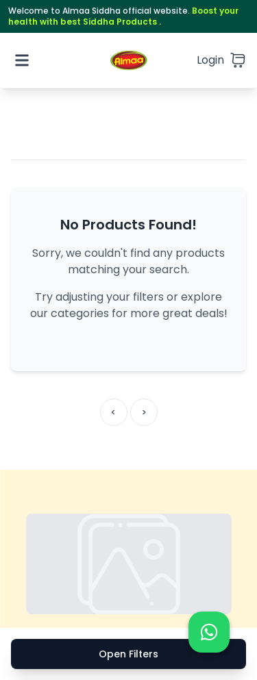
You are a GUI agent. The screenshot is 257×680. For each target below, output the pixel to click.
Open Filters (128, 654)
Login (210, 60)
